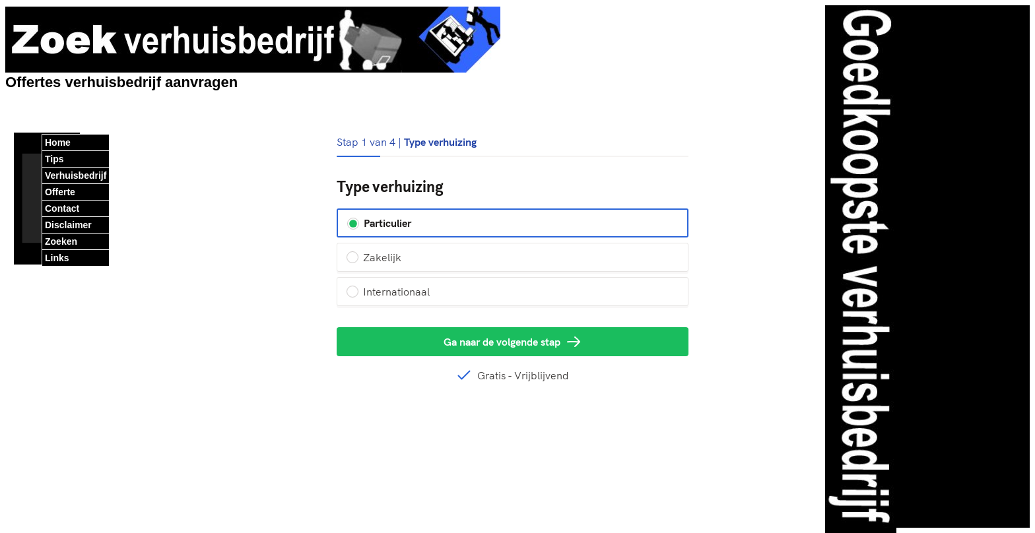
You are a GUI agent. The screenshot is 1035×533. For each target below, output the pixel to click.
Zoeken (61, 241)
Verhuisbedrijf (75, 175)
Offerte (60, 192)
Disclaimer (68, 225)
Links (57, 258)
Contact (62, 208)
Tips (54, 159)
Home (58, 142)
